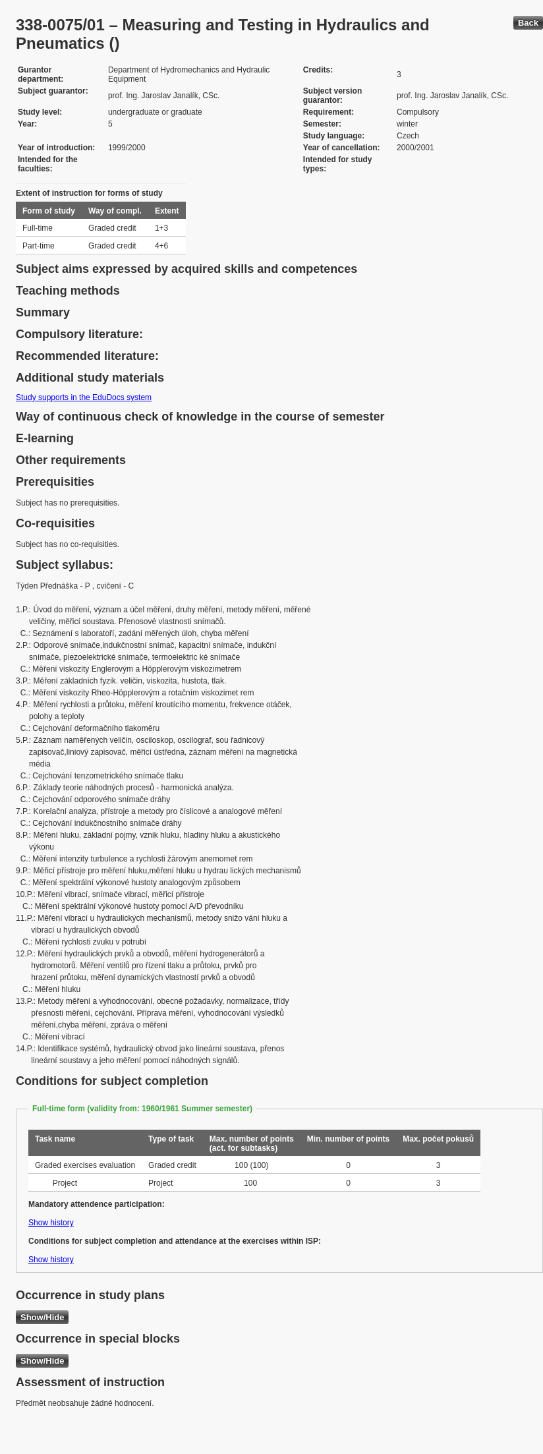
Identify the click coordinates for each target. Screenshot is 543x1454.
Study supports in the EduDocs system (84, 397)
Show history (51, 1222)
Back (528, 23)
